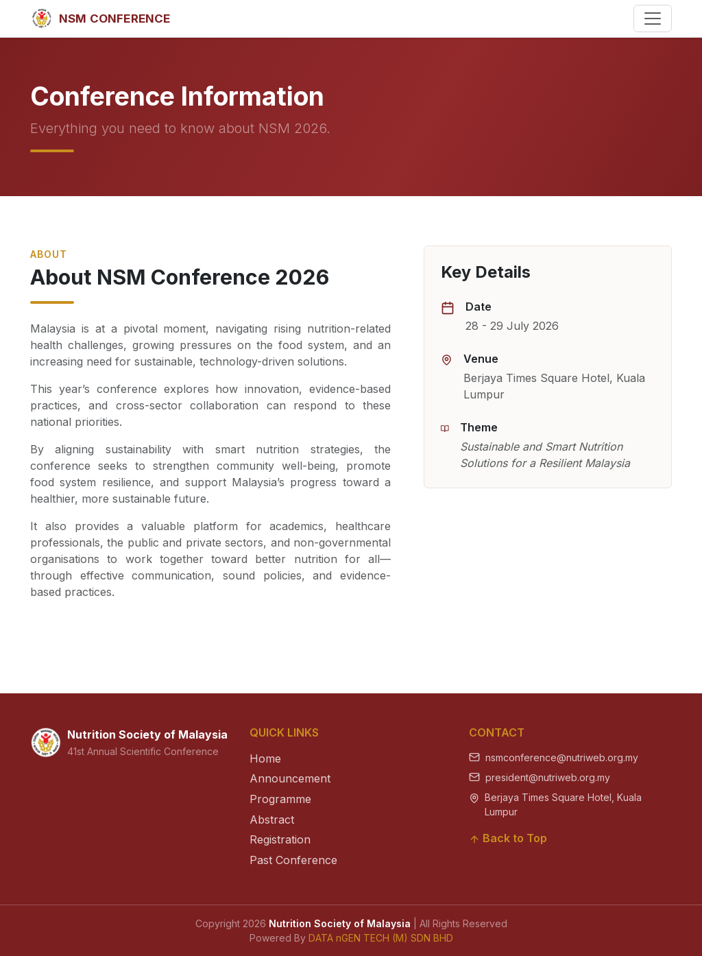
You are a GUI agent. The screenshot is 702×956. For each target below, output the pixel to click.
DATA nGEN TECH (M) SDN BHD (380, 938)
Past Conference (293, 860)
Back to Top (508, 838)
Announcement (290, 778)
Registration (280, 839)
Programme (280, 799)
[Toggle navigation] (652, 18)
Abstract (272, 819)
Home (265, 758)
